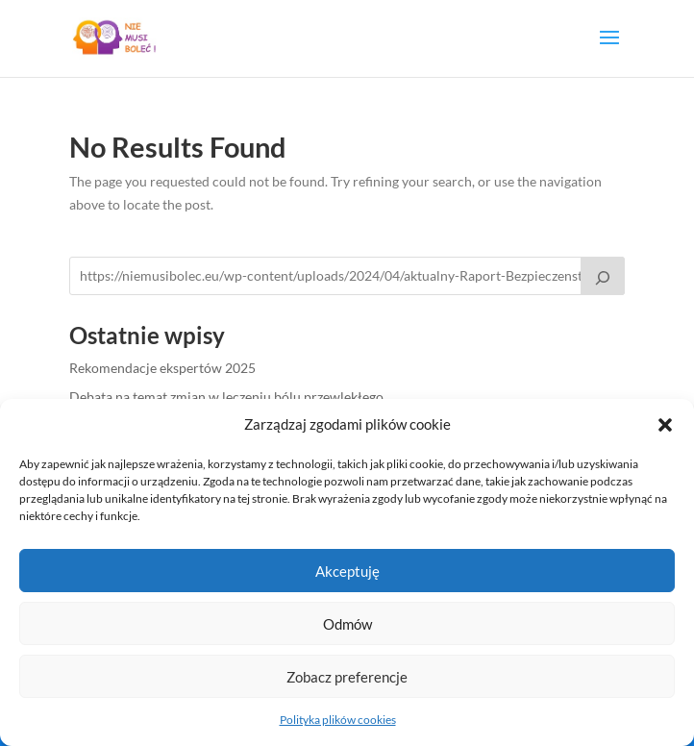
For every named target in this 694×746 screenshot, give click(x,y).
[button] (665, 425)
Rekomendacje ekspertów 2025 (162, 368)
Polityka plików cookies (338, 719)
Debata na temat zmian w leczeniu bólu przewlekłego (226, 396)
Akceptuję (347, 571)
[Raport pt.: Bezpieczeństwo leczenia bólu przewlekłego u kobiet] (603, 276)
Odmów (347, 624)
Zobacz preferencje (347, 676)
